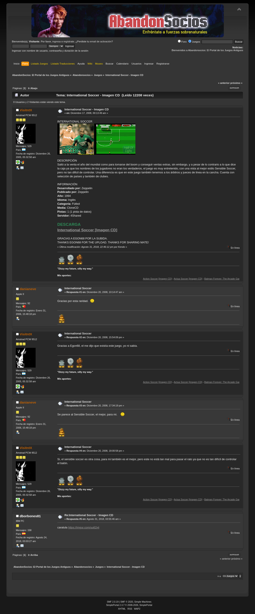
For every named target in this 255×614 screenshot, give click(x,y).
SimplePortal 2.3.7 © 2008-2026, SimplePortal (129, 605)
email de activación (100, 41)
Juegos (194, 41)
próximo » (236, 83)
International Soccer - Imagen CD (86, 109)
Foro (182, 41)
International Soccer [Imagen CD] (87, 230)
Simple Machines (142, 602)
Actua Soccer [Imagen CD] (195, 278)
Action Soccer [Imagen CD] (164, 278)
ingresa (56, 41)
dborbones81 (30, 516)
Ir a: (219, 576)
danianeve (28, 289)
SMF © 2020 (126, 602)
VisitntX (26, 110)
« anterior (224, 83)
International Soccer (77, 288)
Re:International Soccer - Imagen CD (88, 515)
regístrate (69, 41)
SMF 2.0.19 (112, 602)
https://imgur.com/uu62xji (83, 527)
